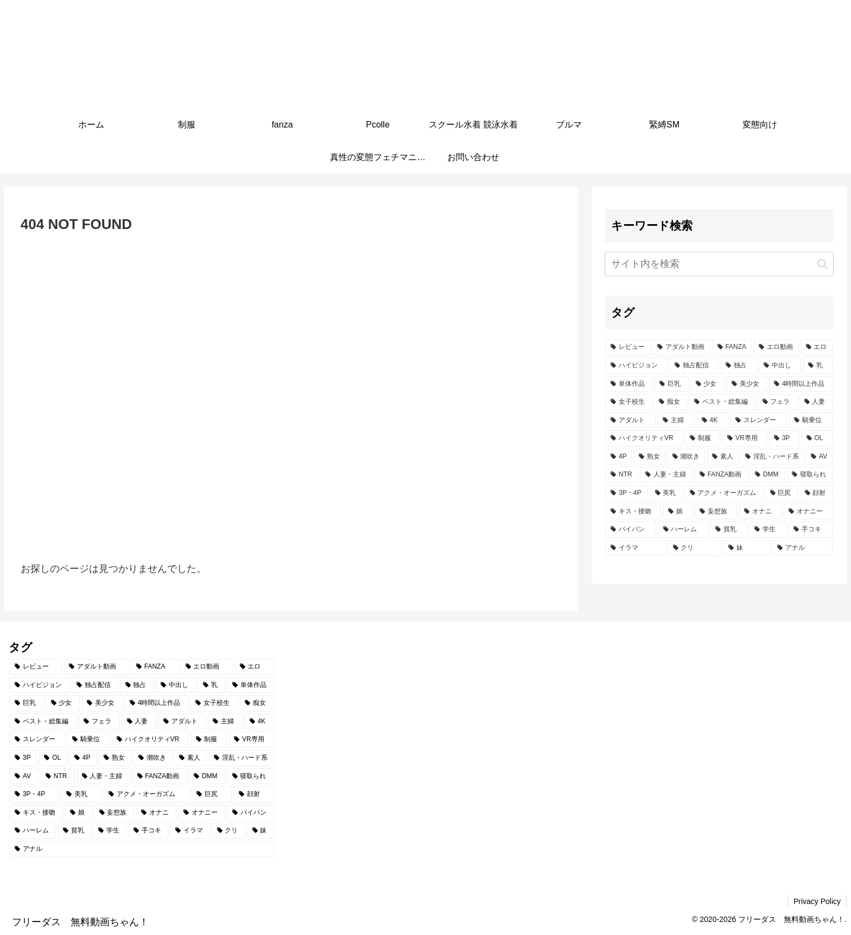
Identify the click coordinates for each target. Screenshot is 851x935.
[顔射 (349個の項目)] (816, 493)
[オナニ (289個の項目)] (760, 512)
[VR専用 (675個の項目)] (744, 438)
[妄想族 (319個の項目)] (716, 512)
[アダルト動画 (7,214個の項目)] (681, 347)
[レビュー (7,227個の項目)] (628, 347)
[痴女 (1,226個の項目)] (670, 402)
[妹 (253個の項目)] (746, 548)
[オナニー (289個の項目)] (808, 512)
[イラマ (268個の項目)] (635, 548)
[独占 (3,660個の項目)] (739, 366)
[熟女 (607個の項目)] (649, 457)
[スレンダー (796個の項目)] (759, 420)
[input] (719, 264)
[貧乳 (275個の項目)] (728, 529)
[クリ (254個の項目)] (694, 548)
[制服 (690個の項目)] (702, 438)
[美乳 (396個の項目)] (666, 493)
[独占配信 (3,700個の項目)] (694, 366)
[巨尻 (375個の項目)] (781, 493)
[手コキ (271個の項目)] (810, 529)
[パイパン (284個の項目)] (631, 529)
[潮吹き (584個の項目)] (686, 457)
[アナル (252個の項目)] (802, 548)
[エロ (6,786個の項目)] (817, 347)
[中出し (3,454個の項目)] (780, 366)
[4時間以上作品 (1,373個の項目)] (801, 384)
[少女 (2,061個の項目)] (708, 384)
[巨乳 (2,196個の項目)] (671, 384)
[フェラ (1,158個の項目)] (777, 402)
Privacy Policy (817, 901)
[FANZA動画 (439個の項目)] (721, 475)
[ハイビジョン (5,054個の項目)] (637, 366)
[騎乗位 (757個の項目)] (811, 420)
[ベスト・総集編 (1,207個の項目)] (722, 402)
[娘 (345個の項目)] (678, 512)
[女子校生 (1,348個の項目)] (629, 402)
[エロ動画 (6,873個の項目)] (776, 347)
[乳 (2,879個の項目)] (818, 366)
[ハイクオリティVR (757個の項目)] (644, 438)
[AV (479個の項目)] (819, 457)
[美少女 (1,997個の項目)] (747, 384)
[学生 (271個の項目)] (768, 529)
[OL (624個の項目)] (817, 438)
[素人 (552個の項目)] (722, 457)
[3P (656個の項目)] (784, 438)
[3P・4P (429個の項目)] (626, 493)
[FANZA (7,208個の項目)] (732, 347)
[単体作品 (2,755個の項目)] (629, 384)
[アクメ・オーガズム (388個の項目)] (724, 493)
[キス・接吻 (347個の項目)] (633, 512)
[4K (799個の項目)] (712, 420)
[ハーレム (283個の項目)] (683, 529)
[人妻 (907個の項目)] (816, 402)
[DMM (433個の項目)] (767, 475)
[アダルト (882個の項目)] (631, 420)
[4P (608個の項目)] (619, 457)
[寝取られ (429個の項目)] (809, 475)
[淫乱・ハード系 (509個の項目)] (772, 457)
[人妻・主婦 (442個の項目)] (666, 475)
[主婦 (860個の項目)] (676, 420)
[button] (822, 264)
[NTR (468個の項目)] (622, 475)
